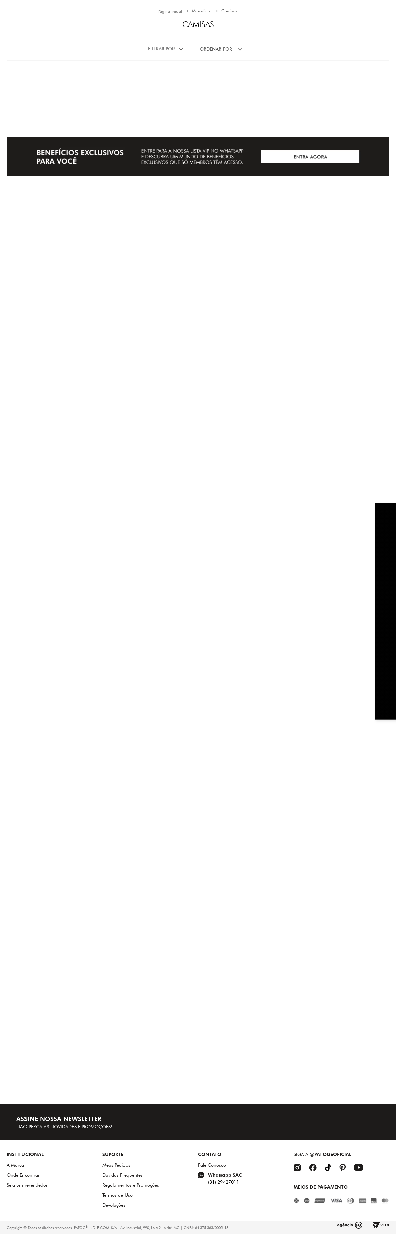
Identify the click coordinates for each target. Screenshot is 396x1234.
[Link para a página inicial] (169, 59)
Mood (195, 39)
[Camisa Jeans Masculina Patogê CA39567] (70, 886)
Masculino (201, 58)
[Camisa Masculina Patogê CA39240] (325, 667)
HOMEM (256, 39)
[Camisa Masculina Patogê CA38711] (70, 447)
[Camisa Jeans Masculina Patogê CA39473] (197, 447)
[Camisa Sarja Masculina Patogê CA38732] (70, 227)
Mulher (225, 39)
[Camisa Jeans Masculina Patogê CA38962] (325, 447)
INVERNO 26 (159, 39)
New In (122, 39)
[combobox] (56, 37)
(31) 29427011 (223, 1182)
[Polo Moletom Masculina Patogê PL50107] (197, 667)
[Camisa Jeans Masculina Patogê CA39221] (70, 667)
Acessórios (292, 39)
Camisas (229, 58)
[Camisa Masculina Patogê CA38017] (325, 227)
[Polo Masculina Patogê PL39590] (197, 886)
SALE (325, 39)
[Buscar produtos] (82, 37)
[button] (91, 37)
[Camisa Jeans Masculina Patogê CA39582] (325, 886)
